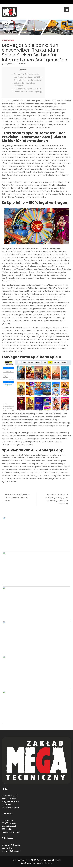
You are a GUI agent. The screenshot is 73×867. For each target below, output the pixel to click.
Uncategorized (8, 40)
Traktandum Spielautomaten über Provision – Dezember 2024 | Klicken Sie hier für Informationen (28, 77)
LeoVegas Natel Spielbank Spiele (27, 89)
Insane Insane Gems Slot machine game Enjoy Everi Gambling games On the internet (57, 499)
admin (23, 64)
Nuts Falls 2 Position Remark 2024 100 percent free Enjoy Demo (18, 497)
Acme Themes (45, 863)
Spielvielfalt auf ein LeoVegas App (28, 92)
